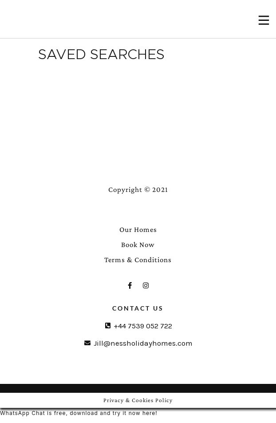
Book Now (138, 244)
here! (150, 413)
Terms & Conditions (138, 259)
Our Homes (138, 229)
